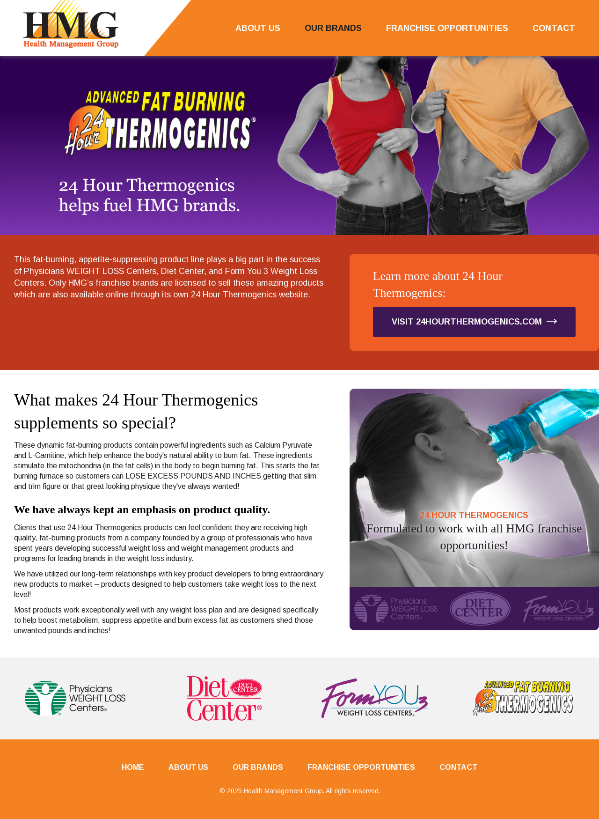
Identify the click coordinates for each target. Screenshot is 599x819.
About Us (257, 28)
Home (133, 767)
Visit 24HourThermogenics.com (474, 321)
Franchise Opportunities (447, 28)
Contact (554, 28)
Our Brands (333, 28)
